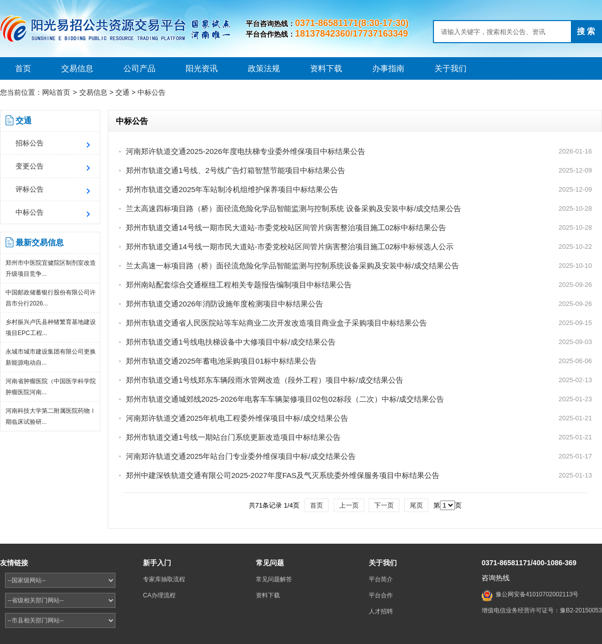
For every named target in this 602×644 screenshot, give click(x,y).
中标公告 (151, 92)
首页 (23, 68)
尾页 (416, 505)
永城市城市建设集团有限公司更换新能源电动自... (51, 357)
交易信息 (77, 68)
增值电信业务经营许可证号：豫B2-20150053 (542, 610)
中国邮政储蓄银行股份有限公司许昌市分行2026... (51, 298)
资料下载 (326, 68)
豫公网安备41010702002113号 (537, 594)
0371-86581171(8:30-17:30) (351, 23)
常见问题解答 (274, 579)
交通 (122, 92)
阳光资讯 (202, 68)
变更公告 (30, 166)
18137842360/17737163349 (351, 34)
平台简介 (381, 579)
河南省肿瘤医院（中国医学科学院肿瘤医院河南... (51, 387)
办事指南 (388, 68)
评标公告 (30, 189)
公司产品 (139, 68)
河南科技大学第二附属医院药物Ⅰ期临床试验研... (51, 416)
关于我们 (450, 68)
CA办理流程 (159, 595)
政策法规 (264, 68)
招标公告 (30, 143)
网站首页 (56, 92)
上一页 (349, 505)
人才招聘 (381, 611)
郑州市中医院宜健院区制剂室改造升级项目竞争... (51, 268)
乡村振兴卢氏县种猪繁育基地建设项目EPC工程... (51, 327)
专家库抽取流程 (164, 579)
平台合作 (381, 595)
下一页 (384, 505)
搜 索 (586, 31)
